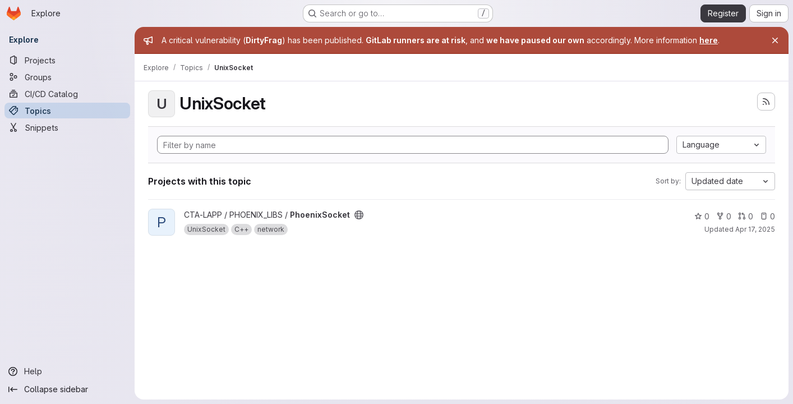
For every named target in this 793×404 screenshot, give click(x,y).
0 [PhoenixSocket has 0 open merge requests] (745, 216)
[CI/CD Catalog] (67, 94)
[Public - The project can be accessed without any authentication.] (358, 214)
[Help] (67, 371)
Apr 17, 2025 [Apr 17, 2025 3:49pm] (755, 229)
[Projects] (67, 60)
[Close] (775, 40)
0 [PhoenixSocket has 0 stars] (701, 216)
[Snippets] (67, 127)
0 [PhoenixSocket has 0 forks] (723, 216)
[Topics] (67, 110)
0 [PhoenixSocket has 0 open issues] (767, 216)
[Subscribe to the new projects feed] (766, 102)
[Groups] (67, 77)
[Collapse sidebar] (67, 389)
